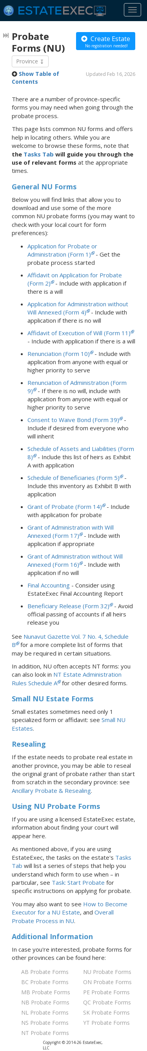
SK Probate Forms (106, 1012)
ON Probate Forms (107, 982)
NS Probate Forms (45, 1022)
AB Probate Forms (45, 972)
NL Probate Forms (45, 1012)
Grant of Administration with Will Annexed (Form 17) (70, 531)
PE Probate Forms (106, 992)
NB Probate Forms (45, 1002)
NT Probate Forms (45, 1033)
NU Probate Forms (107, 972)
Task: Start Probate (78, 882)
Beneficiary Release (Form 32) (68, 606)
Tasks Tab (39, 154)
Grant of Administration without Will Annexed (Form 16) (75, 560)
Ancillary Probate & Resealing (51, 790)
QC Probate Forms (107, 1002)
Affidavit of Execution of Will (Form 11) (79, 333)
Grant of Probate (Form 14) (64, 506)
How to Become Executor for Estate (69, 908)
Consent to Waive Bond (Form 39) (73, 420)
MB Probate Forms (45, 992)
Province (30, 61)
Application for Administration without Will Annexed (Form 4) (77, 308)
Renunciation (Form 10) (58, 354)
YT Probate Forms (106, 1022)
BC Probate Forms (45, 982)
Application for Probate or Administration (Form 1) (62, 250)
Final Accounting (48, 585)
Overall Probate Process (63, 916)
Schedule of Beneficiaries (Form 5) (73, 477)
